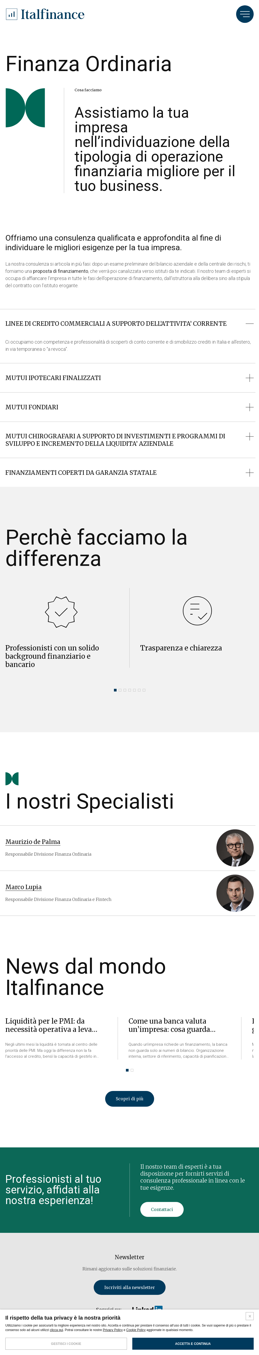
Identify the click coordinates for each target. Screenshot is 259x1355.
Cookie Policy (136, 1330)
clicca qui (56, 1330)
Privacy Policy (113, 1330)
